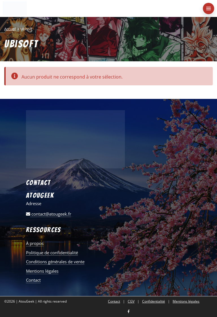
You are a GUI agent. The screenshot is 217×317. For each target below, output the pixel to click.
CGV (131, 301)
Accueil (10, 28)
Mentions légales (42, 271)
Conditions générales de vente (55, 261)
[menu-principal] (208, 8)
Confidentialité (153, 301)
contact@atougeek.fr (48, 214)
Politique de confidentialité (52, 252)
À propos (35, 243)
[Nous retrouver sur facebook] (128, 311)
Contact (33, 280)
